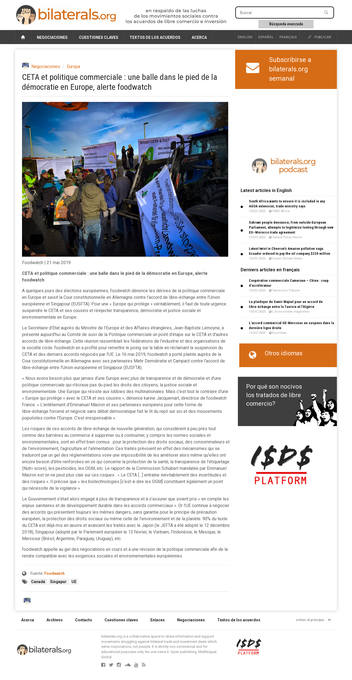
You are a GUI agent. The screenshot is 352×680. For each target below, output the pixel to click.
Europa (73, 66)
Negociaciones (52, 37)
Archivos (54, 620)
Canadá (38, 581)
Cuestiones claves (98, 37)
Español (266, 37)
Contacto (83, 620)
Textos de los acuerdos (155, 37)
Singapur (58, 581)
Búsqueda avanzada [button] (286, 24)
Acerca (199, 37)
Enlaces (157, 620)
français (288, 37)
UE (74, 581)
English (245, 37)
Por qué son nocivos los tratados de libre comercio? (274, 395)
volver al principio (313, 620)
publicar (319, 37)
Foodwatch (54, 573)
